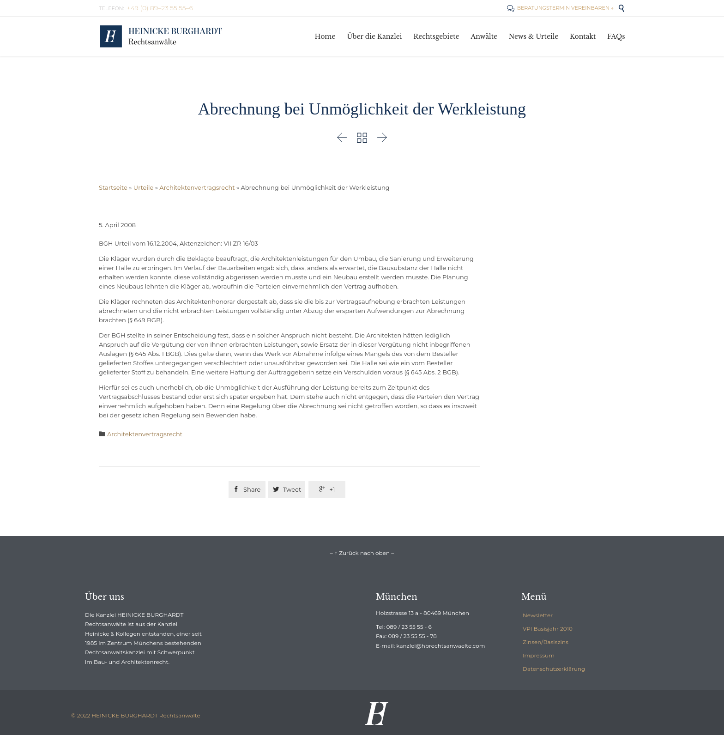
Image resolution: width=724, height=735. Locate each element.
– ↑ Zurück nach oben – (362, 552)
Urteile (143, 187)
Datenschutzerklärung (554, 668)
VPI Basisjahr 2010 (548, 628)
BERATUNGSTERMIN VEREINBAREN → (560, 8)
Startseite (113, 187)
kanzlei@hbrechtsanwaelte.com (440, 645)
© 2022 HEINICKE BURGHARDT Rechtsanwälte (135, 715)
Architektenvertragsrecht (197, 187)
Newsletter (538, 615)
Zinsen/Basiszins (545, 642)
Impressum (539, 655)
